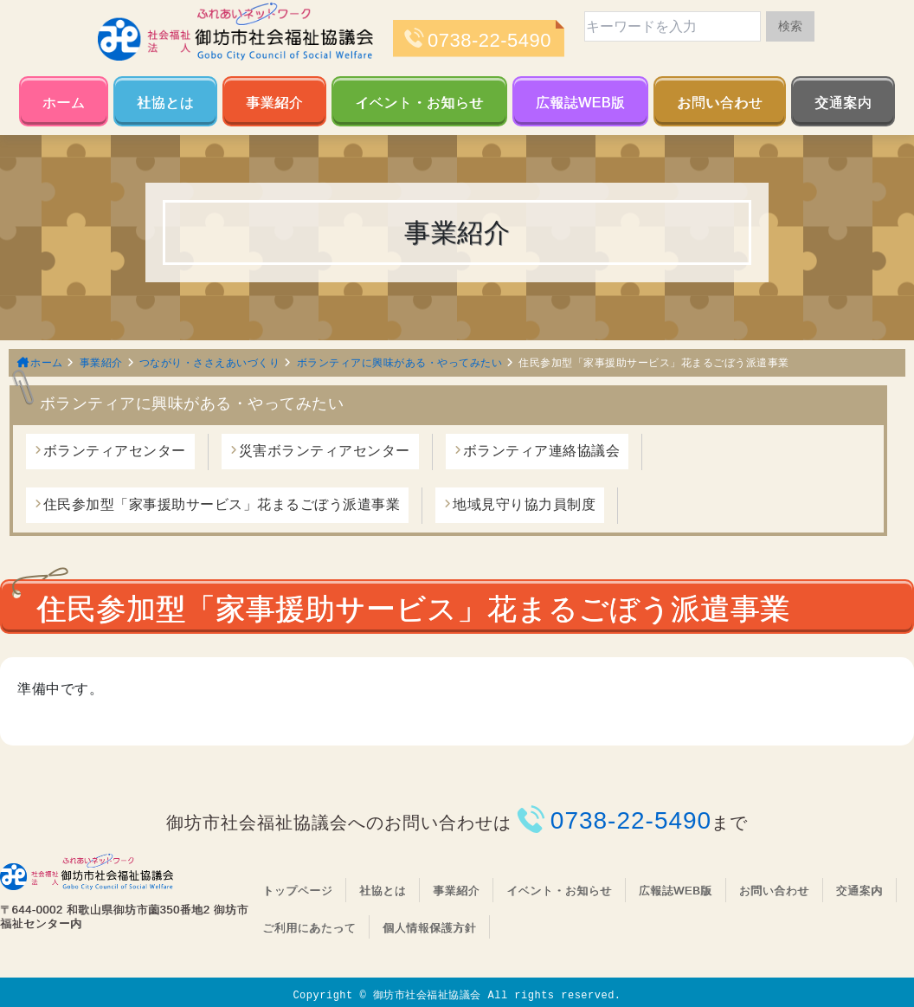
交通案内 (843, 102)
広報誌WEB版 (581, 102)
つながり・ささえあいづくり (209, 363)
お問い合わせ (720, 102)
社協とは (165, 102)
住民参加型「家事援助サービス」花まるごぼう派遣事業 (222, 504)
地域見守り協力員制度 (524, 504)
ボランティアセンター (114, 450)
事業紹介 (274, 102)
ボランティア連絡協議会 (542, 450)
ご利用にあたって (309, 927)
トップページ (297, 890)
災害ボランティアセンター (324, 450)
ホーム (64, 102)
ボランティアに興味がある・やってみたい (400, 363)
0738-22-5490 (489, 40)
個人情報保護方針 (429, 927)
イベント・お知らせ (419, 102)
